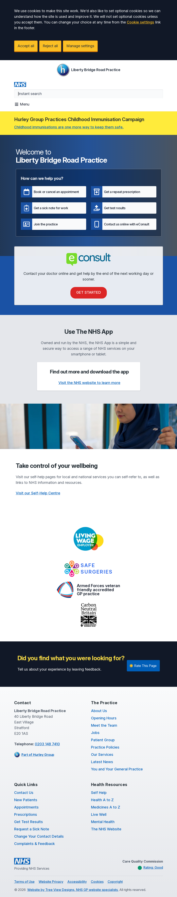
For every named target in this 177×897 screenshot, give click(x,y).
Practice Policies (105, 747)
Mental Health (102, 822)
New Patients (25, 800)
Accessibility (77, 882)
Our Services (102, 754)
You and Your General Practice (117, 769)
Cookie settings (140, 22)
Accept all (26, 46)
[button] (53, 191)
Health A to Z (102, 800)
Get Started (88, 292)
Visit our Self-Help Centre (38, 493)
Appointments (26, 807)
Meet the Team (104, 725)
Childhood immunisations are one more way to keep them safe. (69, 127)
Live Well (98, 814)
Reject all (50, 46)
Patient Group (103, 740)
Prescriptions (25, 814)
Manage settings (80, 46)
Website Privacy (51, 882)
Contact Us (23, 792)
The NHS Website (106, 829)
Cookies (97, 882)
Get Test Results (28, 822)
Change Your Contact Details (39, 836)
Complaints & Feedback (34, 844)
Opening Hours (104, 718)
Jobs (95, 733)
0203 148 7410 (47, 744)
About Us (99, 711)
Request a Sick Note (31, 829)
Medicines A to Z (105, 807)
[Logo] (88, 69)
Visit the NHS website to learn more (89, 383)
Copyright (115, 882)
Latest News (102, 762)
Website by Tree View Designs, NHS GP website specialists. (73, 890)
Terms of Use (24, 882)
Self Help (99, 792)
